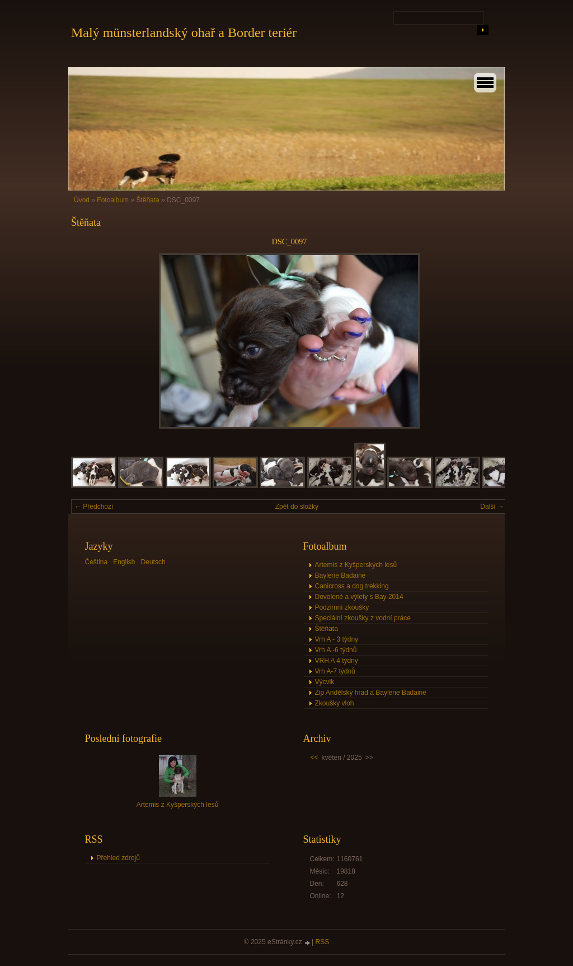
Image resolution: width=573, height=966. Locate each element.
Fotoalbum (113, 200)
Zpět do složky (296, 506)
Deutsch (153, 562)
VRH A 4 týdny (336, 661)
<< (314, 757)
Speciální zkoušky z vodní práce (363, 618)
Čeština (96, 562)
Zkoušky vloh (334, 703)
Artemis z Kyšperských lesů (356, 565)
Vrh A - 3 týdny (337, 639)
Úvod (82, 200)
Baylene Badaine (340, 575)
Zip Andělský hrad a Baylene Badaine (370, 692)
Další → (492, 506)
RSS (323, 942)
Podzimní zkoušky (342, 607)
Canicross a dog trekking (352, 586)
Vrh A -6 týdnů (336, 650)
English (124, 562)
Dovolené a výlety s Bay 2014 (359, 597)
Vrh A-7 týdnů (335, 671)
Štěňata (148, 200)
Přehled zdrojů (118, 858)
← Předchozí (93, 506)
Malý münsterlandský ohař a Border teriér (184, 32)
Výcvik (325, 682)
